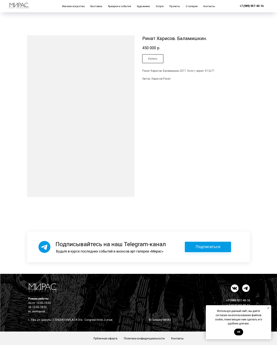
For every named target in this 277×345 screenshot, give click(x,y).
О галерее (192, 6)
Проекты (174, 6)
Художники (143, 6)
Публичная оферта (105, 338)
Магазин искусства (73, 6)
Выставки (96, 6)
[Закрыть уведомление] (268, 308)
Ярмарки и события (119, 6)
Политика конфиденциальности (144, 338)
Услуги (160, 6)
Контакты (209, 6)
